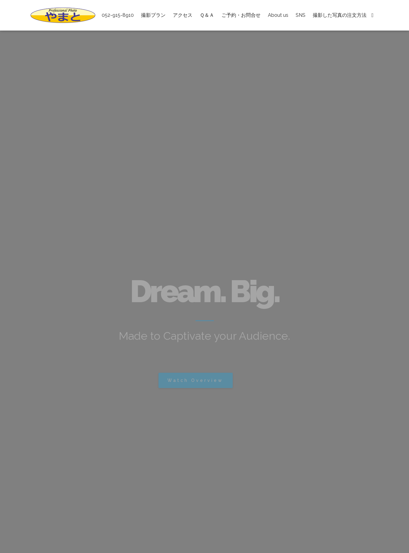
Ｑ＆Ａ (207, 15)
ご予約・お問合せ (241, 15)
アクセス (182, 15)
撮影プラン (153, 15)
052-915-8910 (118, 15)
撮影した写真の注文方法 (340, 15)
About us (278, 15)
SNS (300, 15)
